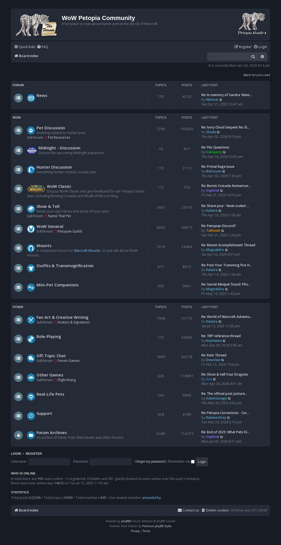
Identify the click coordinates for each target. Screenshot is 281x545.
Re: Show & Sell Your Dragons (224, 374)
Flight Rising (65, 380)
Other (18, 307)
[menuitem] (42, 47)
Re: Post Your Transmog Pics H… (226, 265)
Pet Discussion (50, 127)
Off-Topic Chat (51, 355)
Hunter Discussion (54, 167)
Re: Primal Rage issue (217, 166)
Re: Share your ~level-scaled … (225, 205)
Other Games (49, 375)
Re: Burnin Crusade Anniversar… (226, 185)
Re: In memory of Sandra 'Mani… (226, 95)
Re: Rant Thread (213, 355)
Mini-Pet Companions (57, 284)
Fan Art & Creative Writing (62, 317)
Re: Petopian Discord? (218, 225)
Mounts (43, 245)
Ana (209, 379)
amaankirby (151, 497)
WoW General (49, 226)
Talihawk (213, 230)
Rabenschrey (216, 417)
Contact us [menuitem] (188, 510)
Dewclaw (213, 359)
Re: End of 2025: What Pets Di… (225, 432)
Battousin (213, 171)
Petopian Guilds (68, 231)
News (41, 95)
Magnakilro (215, 249)
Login (16, 453)
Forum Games (67, 360)
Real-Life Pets (50, 394)
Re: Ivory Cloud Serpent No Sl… (225, 127)
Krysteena (214, 340)
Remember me (181, 461)
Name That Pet (57, 216)
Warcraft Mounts (87, 250)
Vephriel (212, 190)
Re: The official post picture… (224, 393)
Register (34, 453)
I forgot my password (149, 461)
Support (44, 413)
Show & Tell (48, 206)
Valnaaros (214, 152)
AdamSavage (216, 398)
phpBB (125, 521)
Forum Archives (51, 432)
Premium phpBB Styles (157, 526)
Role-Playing (48, 336)
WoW (17, 117)
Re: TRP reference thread (221, 336)
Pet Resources (57, 137)
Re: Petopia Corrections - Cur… (225, 412)
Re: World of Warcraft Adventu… (226, 316)
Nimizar (212, 99)
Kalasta (212, 210)
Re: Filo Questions (215, 147)
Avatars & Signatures (72, 322)
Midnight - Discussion (59, 147)
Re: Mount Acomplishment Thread (228, 245)
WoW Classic (59, 186)
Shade (211, 132)
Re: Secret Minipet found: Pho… (226, 284)
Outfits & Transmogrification (65, 265)
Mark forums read (256, 75)
